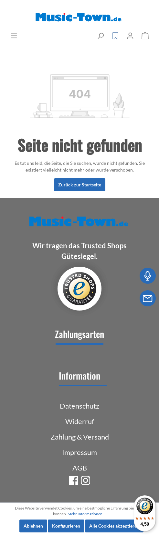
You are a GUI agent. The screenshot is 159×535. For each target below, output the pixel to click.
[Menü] (13, 36)
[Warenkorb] (145, 36)
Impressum (79, 452)
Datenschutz (79, 405)
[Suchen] (100, 36)
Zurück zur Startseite (79, 184)
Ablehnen (33, 526)
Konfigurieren (66, 526)
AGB (79, 467)
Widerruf (79, 421)
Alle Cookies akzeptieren (114, 526)
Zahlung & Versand (79, 436)
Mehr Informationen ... (87, 513)
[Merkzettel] (115, 36)
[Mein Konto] (130, 36)
